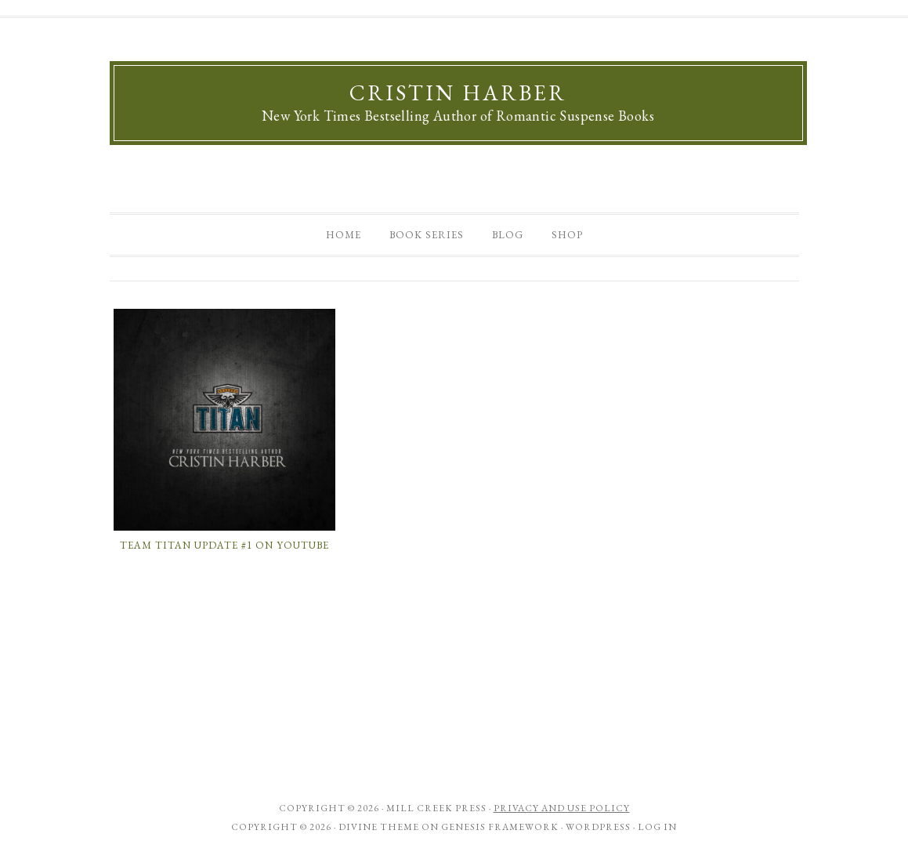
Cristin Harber (457, 92)
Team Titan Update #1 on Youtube (224, 545)
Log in (657, 827)
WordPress (598, 827)
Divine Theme (378, 827)
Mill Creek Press (436, 808)
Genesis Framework (500, 827)
